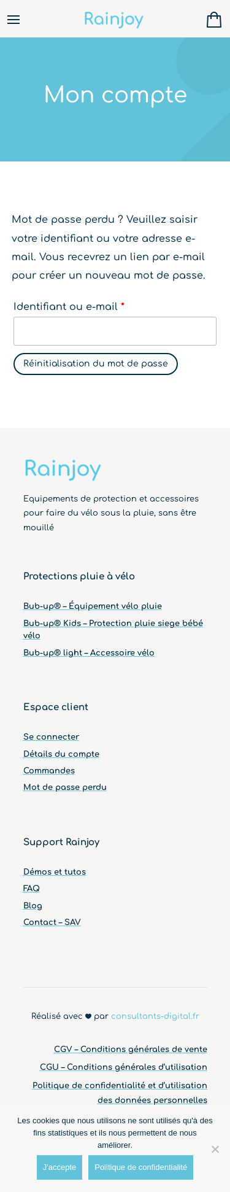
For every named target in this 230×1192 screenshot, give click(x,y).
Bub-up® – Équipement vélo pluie (92, 606)
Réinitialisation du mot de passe (95, 363)
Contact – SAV (52, 922)
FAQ (31, 888)
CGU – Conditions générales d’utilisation (123, 1067)
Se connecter (51, 737)
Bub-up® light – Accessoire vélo (89, 653)
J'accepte (60, 1167)
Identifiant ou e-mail (69, 306)
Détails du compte (61, 754)
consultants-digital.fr (155, 1016)
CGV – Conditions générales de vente (130, 1049)
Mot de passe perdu (65, 787)
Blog (32, 906)
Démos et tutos (54, 872)
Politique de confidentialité (140, 1167)
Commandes (49, 771)
